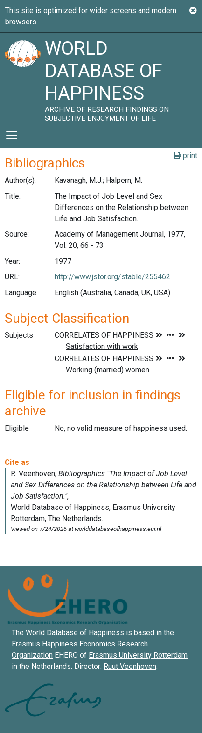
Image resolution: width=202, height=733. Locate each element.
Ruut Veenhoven (130, 666)
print (185, 155)
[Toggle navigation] (12, 135)
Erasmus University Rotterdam (138, 655)
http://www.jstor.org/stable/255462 (112, 276)
